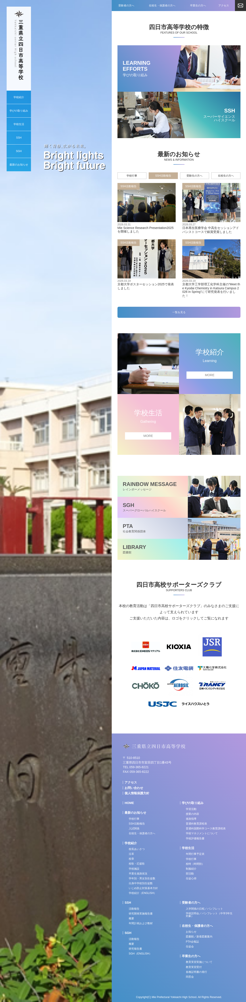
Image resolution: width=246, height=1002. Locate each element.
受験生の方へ (194, 175)
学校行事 (132, 175)
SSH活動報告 (163, 175)
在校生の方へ (226, 175)
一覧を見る (179, 312)
